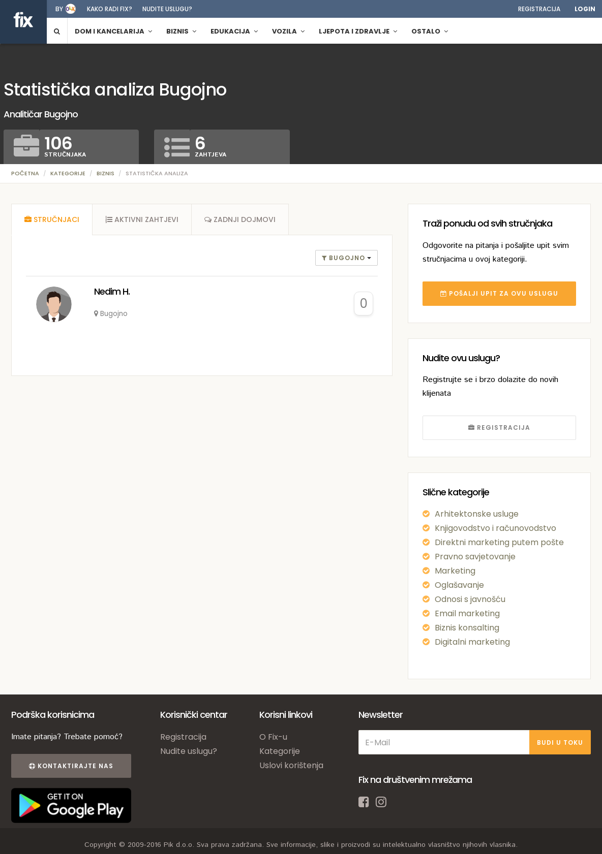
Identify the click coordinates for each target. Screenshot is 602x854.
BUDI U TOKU (560, 742)
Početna (25, 173)
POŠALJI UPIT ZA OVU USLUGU (499, 293)
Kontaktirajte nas (71, 766)
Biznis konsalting (467, 628)
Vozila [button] (288, 31)
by (59, 9)
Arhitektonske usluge (477, 514)
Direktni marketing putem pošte (499, 542)
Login (585, 9)
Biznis (105, 173)
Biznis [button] (181, 31)
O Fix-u (273, 737)
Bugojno (344, 258)
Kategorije (67, 173)
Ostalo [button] (429, 31)
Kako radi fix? (109, 9)
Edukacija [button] (234, 31)
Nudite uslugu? (167, 9)
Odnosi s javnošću (470, 599)
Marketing (455, 571)
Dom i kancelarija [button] (113, 31)
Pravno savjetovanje (475, 556)
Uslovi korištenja (291, 765)
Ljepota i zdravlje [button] (358, 31)
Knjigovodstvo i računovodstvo (495, 528)
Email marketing (467, 613)
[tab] (52, 219)
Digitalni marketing (472, 642)
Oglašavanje (459, 585)
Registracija (539, 9)
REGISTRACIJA (499, 427)
